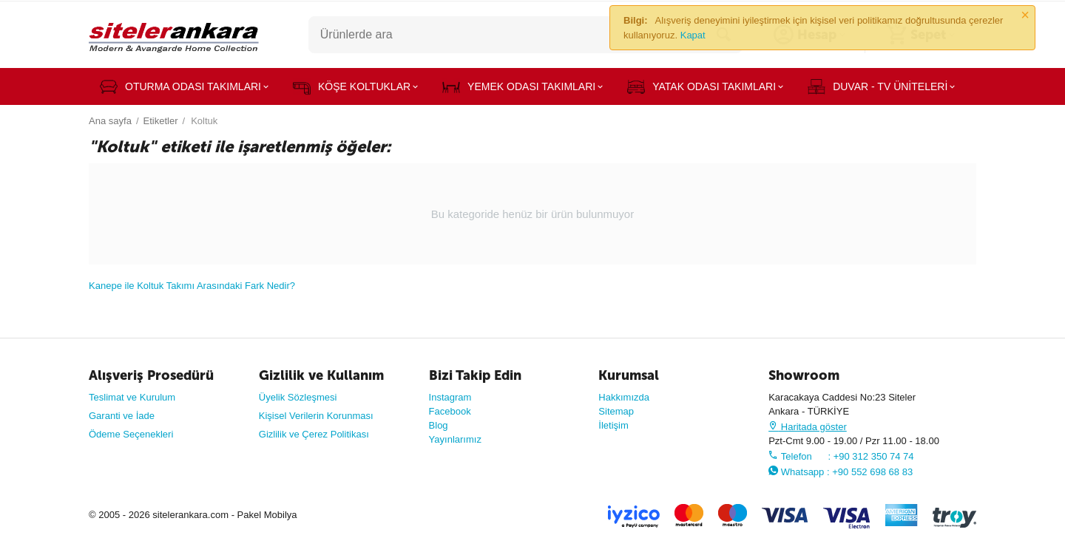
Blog (438, 425)
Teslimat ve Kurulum (132, 397)
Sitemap (616, 411)
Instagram (450, 397)
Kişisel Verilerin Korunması (316, 415)
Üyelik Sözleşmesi (298, 397)
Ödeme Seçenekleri (131, 434)
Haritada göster (807, 426)
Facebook (450, 411)
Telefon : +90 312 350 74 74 (840, 456)
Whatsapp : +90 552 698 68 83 (840, 471)
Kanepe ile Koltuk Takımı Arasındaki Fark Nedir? (192, 285)
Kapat (693, 35)
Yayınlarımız (455, 439)
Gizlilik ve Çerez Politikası (314, 434)
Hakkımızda (623, 397)
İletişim (613, 425)
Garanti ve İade (122, 415)
